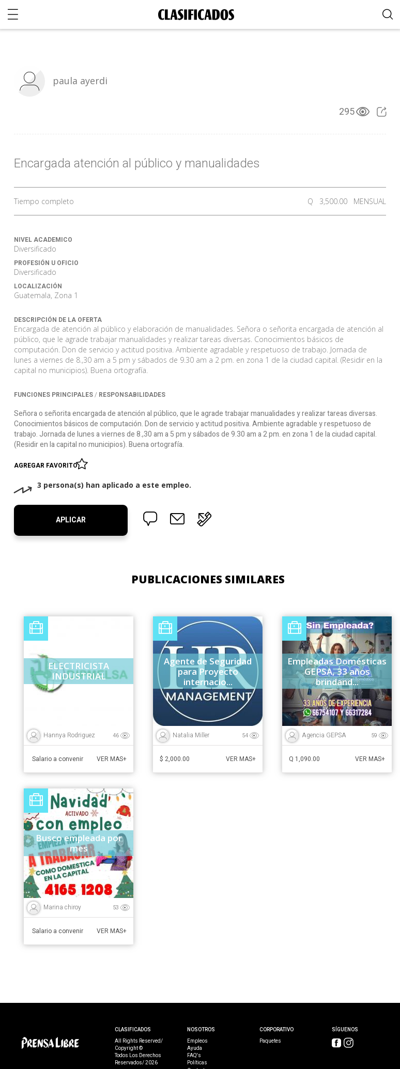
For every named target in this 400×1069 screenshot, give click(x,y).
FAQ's (194, 1055)
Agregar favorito (47, 463)
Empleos (197, 1041)
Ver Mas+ (112, 759)
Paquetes (270, 1041)
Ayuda (194, 1048)
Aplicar (71, 520)
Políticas (197, 1062)
